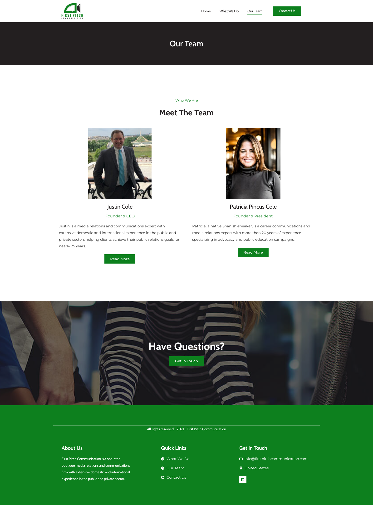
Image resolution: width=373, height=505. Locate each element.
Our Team (254, 11)
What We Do (229, 11)
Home (206, 11)
